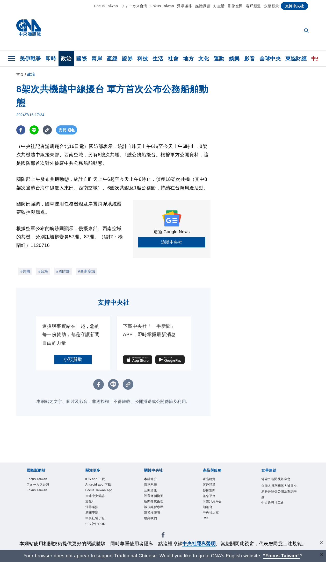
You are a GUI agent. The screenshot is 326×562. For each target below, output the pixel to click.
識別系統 (150, 484)
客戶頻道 (253, 6)
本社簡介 (150, 479)
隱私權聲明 (152, 512)
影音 (249, 58)
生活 (158, 58)
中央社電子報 (95, 518)
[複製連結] (47, 129)
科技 (142, 58)
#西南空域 (86, 271)
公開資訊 (150, 490)
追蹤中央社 (172, 242)
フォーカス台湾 (134, 6)
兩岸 (96, 58)
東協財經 (296, 58)
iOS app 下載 (95, 479)
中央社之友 (211, 512)
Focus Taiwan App (99, 490)
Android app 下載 (98, 484)
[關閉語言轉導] (321, 555)
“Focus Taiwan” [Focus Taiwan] (281, 555)
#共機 (25, 271)
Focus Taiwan (106, 6)
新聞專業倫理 (153, 501)
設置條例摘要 (153, 496)
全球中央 (270, 58)
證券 (127, 58)
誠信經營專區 (153, 507)
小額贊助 (73, 359)
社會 (173, 58)
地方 (188, 58)
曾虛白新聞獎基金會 (276, 479)
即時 (51, 58)
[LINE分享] (34, 129)
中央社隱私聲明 (199, 543)
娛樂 (234, 58)
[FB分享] (20, 129)
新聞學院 (91, 512)
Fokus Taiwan (162, 6)
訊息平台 (209, 496)
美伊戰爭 (30, 58)
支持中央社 (294, 6)
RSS (206, 518)
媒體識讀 (202, 6)
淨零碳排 (184, 6)
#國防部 (63, 271)
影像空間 (235, 6)
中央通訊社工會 (272, 502)
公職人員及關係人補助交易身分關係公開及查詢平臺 (279, 491)
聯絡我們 (150, 518)
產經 (112, 58)
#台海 (43, 271)
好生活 (219, 6)
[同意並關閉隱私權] (321, 543)
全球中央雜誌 (95, 496)
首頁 (20, 74)
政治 (66, 58)
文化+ (89, 501)
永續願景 (271, 6)
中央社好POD (95, 524)
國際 (81, 58)
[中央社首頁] (28, 28)
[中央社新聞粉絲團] (163, 535)
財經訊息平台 (212, 501)
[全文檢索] (307, 31)
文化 (203, 58)
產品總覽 (209, 479)
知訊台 (208, 507)
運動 (219, 58)
